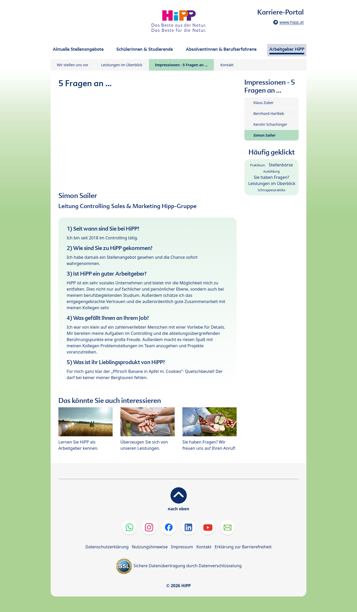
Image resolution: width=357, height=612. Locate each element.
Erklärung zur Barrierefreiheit (243, 547)
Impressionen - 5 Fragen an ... (181, 64)
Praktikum (257, 165)
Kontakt (227, 64)
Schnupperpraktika (271, 190)
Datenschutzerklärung (107, 547)
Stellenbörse (281, 165)
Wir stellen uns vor (72, 64)
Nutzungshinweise (150, 547)
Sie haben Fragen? (271, 177)
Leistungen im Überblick (121, 64)
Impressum (182, 547)
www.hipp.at (292, 22)
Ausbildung (271, 171)
